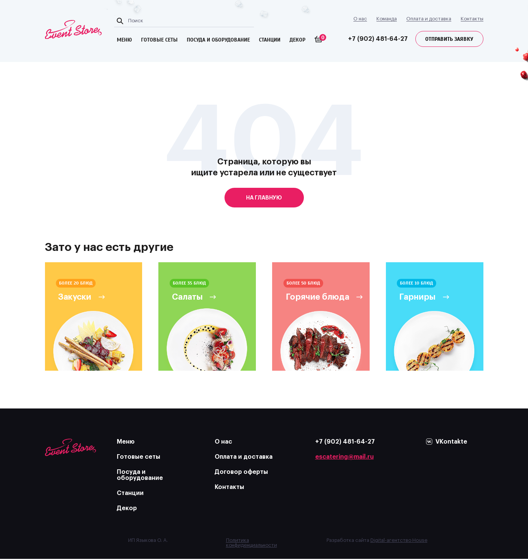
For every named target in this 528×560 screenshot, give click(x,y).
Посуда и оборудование (140, 476)
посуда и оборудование (219, 40)
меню (125, 40)
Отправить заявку (449, 39)
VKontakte (451, 443)
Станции (270, 40)
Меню (126, 443)
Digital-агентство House (398, 541)
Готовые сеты (138, 458)
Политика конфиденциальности (251, 544)
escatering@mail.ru (344, 458)
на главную (264, 197)
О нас (360, 18)
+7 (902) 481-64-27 (378, 39)
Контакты (472, 18)
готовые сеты (160, 40)
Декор (298, 40)
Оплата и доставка (428, 18)
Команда (386, 18)
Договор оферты (241, 473)
